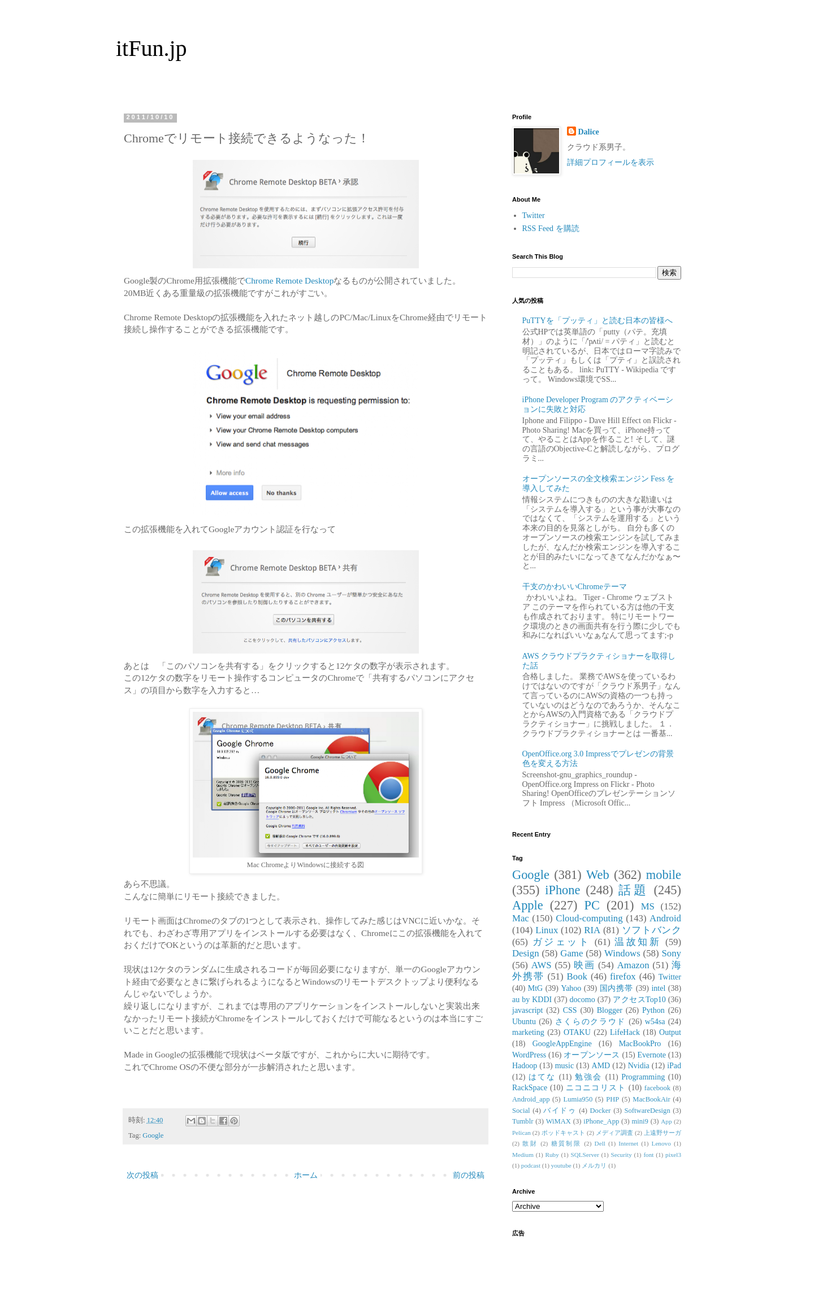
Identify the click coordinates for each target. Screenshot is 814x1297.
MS (648, 906)
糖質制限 (566, 1143)
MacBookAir (651, 1099)
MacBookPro (640, 1043)
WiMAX (558, 1121)
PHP (612, 1099)
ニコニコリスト (596, 1087)
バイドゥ (559, 1111)
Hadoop (524, 1065)
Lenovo (661, 1143)
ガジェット (561, 942)
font (648, 1154)
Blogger (609, 1010)
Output (670, 1032)
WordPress (529, 1055)
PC (591, 905)
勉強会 (588, 1077)
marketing (528, 1032)
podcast (530, 1165)
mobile (663, 875)
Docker (600, 1111)
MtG (535, 988)
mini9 (640, 1121)
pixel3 (673, 1154)
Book (577, 976)
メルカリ (594, 1165)
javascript (527, 1010)
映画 (584, 965)
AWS (541, 965)
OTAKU (577, 1032)
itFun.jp (151, 48)
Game (571, 953)
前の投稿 (468, 1175)
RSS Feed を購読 (550, 228)
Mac (520, 918)
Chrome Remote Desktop (289, 280)
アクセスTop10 (639, 999)
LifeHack (625, 1032)
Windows (622, 953)
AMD (601, 1065)
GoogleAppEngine (562, 1043)
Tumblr (522, 1121)
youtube (561, 1165)
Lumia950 (577, 1099)
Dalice (588, 132)
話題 (633, 890)
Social (521, 1111)
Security (620, 1154)
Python (653, 1010)
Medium (523, 1154)
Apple (527, 905)
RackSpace (529, 1087)
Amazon (633, 965)
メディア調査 (614, 1132)
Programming (643, 1077)
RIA (592, 930)
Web (597, 875)
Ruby (552, 1154)
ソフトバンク (651, 930)
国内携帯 (617, 988)
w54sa (655, 1021)
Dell (600, 1143)
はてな (542, 1077)
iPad (674, 1065)
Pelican (521, 1132)
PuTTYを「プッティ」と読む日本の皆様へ (597, 320)
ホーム (306, 1175)
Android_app (530, 1099)
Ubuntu (524, 1021)
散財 (530, 1143)
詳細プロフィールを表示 (610, 162)
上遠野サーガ (662, 1132)
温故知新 (637, 942)
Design (525, 953)
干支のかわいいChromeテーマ (574, 586)
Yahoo (571, 988)
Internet (628, 1143)
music (564, 1065)
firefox (623, 976)
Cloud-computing (589, 918)
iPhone (562, 890)
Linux (546, 930)
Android (665, 918)
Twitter (533, 215)
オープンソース (592, 1055)
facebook (657, 1088)
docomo (582, 999)
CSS (570, 1010)
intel (658, 988)
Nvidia (639, 1065)
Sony (671, 953)
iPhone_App (601, 1121)
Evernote (651, 1055)
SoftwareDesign (647, 1111)
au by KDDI (532, 999)
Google (152, 1135)
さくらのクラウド (590, 1021)
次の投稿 (142, 1175)
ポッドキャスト (563, 1132)
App (666, 1121)
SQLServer (584, 1154)
